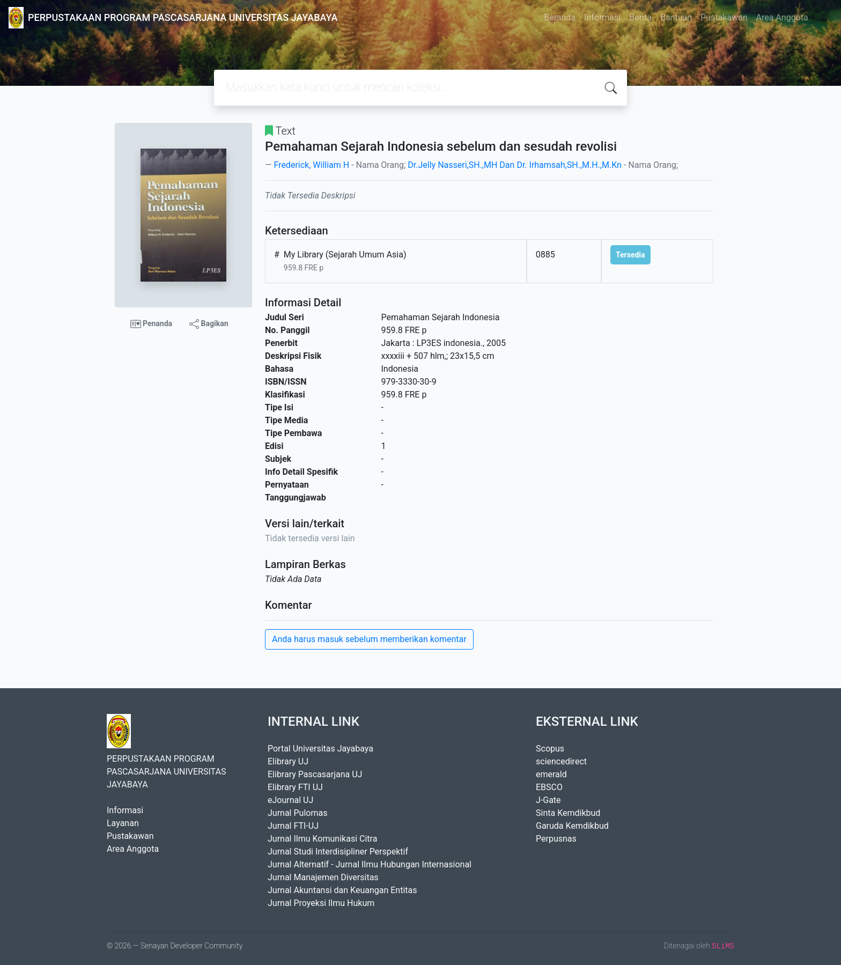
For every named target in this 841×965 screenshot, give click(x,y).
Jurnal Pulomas (297, 813)
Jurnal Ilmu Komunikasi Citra (322, 839)
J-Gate (548, 800)
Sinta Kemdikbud (568, 813)
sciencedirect (561, 761)
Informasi (602, 17)
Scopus (550, 748)
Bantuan (676, 17)
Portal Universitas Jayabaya (320, 748)
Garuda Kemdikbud (572, 826)
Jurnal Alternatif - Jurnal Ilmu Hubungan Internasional (369, 864)
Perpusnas (556, 839)
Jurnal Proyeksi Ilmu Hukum (321, 903)
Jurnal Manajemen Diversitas (323, 877)
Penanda (151, 324)
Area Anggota (782, 17)
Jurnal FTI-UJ (293, 826)
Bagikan (208, 324)
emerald (551, 774)
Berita (640, 17)
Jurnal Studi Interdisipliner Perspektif (338, 851)
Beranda (560, 17)
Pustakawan (723, 17)
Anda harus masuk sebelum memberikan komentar (369, 639)
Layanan (123, 823)
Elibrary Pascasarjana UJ (315, 774)
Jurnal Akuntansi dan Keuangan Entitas (342, 890)
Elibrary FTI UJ (295, 787)
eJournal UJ (290, 800)
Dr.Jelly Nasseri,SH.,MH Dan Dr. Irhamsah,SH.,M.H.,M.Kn (515, 165)
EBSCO (549, 787)
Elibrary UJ (288, 761)
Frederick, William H (311, 165)
